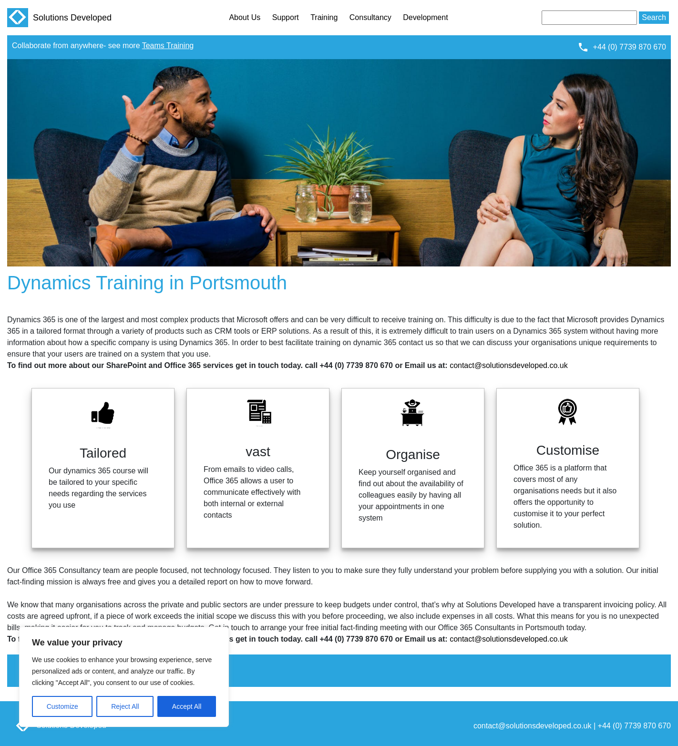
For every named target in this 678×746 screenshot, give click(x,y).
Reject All (125, 706)
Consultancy (370, 17)
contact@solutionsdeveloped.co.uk (509, 365)
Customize (62, 706)
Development (425, 17)
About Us (244, 17)
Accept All (186, 706)
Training (324, 17)
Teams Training (168, 45)
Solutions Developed (59, 17)
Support (285, 17)
